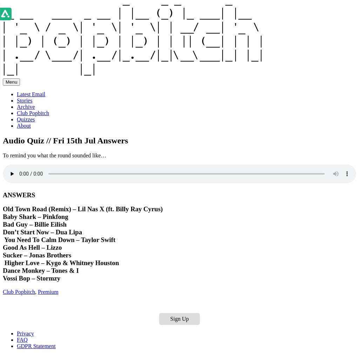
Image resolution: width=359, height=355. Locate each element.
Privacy (25, 333)
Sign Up (179, 319)
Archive (26, 107)
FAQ (22, 340)
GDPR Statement (36, 346)
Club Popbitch (33, 113)
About (24, 126)
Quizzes (26, 119)
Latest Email (31, 94)
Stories (24, 101)
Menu (11, 82)
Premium (48, 292)
